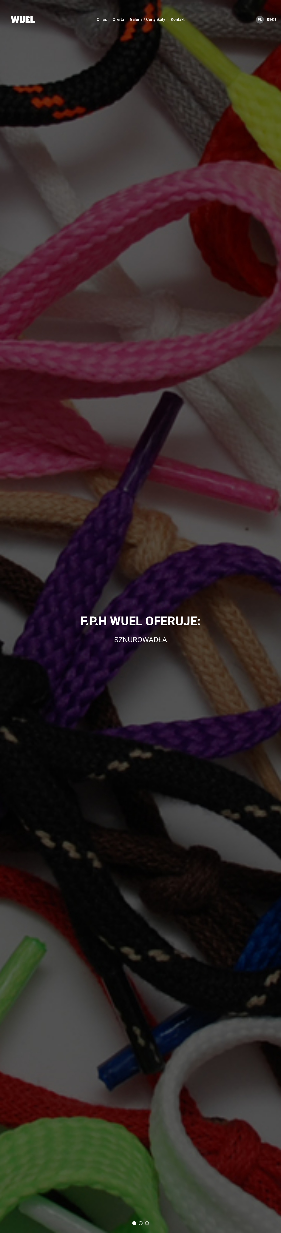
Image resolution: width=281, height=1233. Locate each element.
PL (260, 19)
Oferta (118, 19)
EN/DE (271, 19)
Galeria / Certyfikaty (147, 19)
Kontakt (178, 19)
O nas (102, 19)
